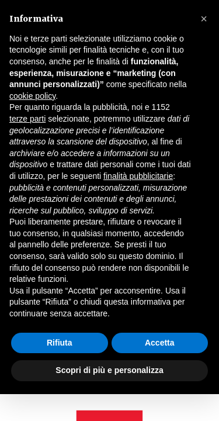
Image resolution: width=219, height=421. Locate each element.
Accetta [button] (160, 342)
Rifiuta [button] (59, 342)
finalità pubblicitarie (138, 176)
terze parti (27, 118)
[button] (203, 18)
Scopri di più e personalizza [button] (109, 370)
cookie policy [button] (32, 96)
